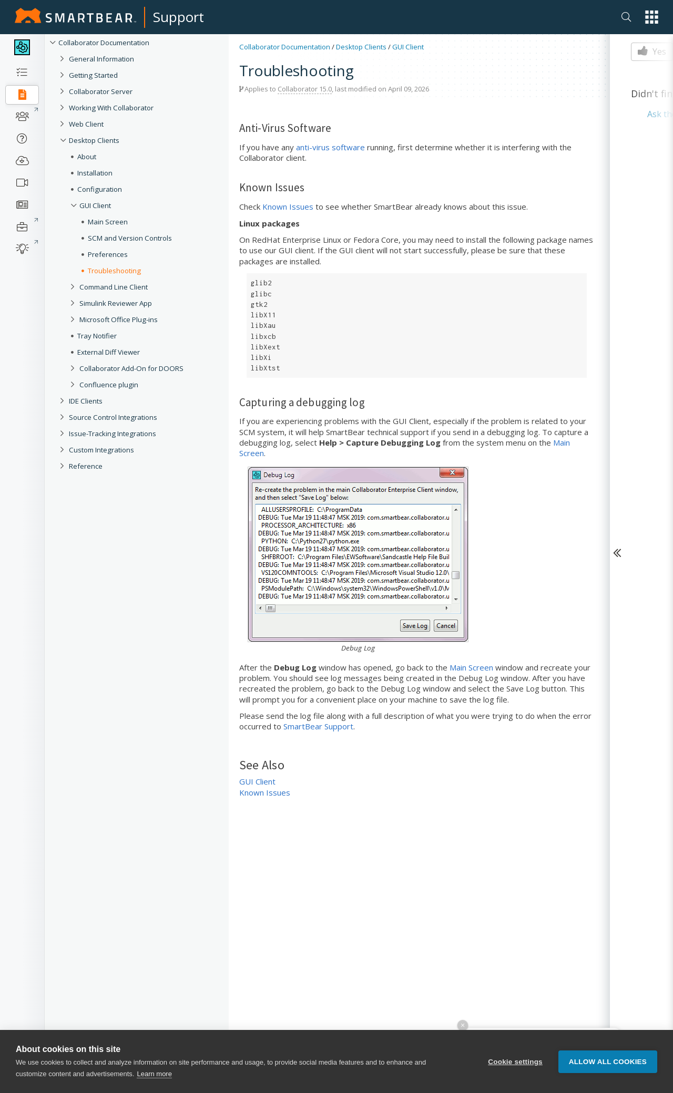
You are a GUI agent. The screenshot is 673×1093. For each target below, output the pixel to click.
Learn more (154, 1078)
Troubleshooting (114, 270)
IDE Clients (86, 401)
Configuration (99, 189)
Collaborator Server (100, 91)
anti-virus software (330, 147)
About (86, 156)
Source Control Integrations (113, 417)
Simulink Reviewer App (115, 303)
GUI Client (95, 205)
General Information (101, 59)
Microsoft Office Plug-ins (118, 319)
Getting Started (93, 75)
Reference (86, 466)
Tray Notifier (97, 336)
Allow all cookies (608, 1066)
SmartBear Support (318, 726)
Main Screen (108, 221)
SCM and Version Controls (130, 238)
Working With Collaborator (111, 107)
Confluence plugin (108, 384)
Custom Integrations (101, 450)
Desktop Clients (94, 140)
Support (178, 16)
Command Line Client (113, 287)
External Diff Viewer (108, 352)
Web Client (86, 124)
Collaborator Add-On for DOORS (131, 368)
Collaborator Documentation (103, 42)
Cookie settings (515, 1066)
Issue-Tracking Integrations (112, 433)
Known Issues (287, 206)
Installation (95, 173)
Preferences (108, 254)
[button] (651, 17)
